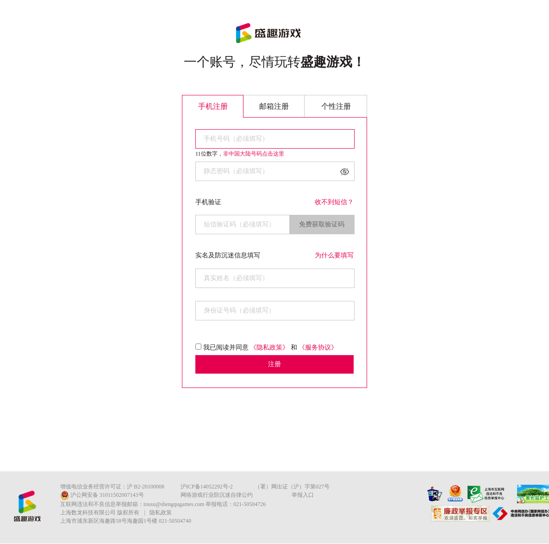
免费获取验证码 (321, 224)
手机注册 (213, 106)
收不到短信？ (334, 202)
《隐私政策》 (269, 347)
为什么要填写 (334, 255)
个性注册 (336, 106)
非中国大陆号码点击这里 (253, 153)
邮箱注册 (274, 106)
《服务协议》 (318, 347)
